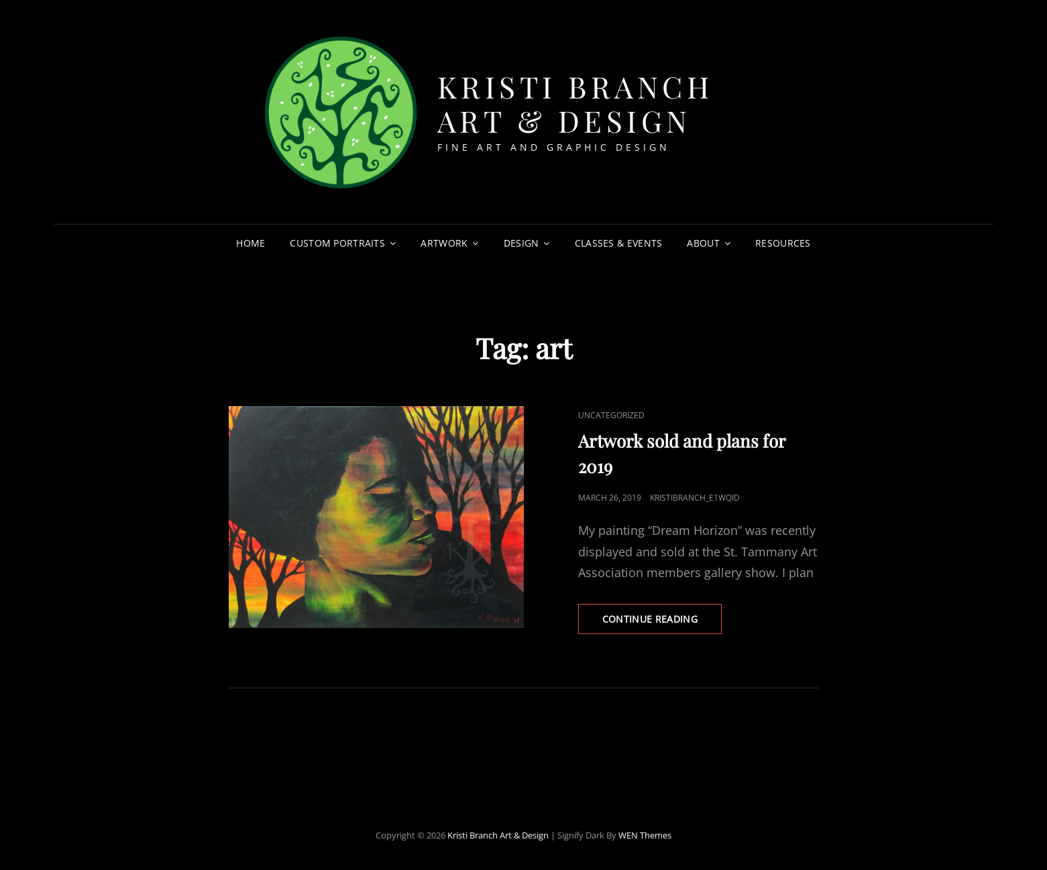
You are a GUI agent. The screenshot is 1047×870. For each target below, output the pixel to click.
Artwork (444, 243)
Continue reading (662, 622)
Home (250, 243)
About (703, 243)
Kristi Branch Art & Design (575, 103)
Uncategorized (611, 415)
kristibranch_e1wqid (695, 497)
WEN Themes (644, 835)
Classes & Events (619, 243)
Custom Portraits (337, 243)
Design (521, 243)
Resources (783, 243)
